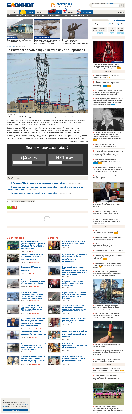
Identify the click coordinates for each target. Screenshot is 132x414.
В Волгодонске (15, 237)
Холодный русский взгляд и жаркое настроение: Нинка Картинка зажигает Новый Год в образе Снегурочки (106, 66)
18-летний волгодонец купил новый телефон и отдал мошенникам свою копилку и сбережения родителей (107, 92)
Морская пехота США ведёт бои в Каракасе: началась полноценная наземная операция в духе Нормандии (74, 295)
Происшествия (11, 46)
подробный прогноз (119, 20)
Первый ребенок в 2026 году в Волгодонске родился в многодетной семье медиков (106, 221)
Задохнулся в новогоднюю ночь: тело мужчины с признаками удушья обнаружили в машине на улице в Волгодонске (33, 257)
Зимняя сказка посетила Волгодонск (109, 250)
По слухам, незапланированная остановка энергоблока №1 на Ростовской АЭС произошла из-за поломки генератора (45, 188)
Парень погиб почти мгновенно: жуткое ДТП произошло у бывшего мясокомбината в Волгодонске (33, 281)
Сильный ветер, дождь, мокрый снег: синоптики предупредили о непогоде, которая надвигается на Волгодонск (108, 153)
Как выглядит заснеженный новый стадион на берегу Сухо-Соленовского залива (107, 265)
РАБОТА (26, 12)
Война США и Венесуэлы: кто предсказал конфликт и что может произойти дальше (74, 345)
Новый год (84, 12)
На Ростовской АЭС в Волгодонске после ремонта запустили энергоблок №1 (39, 183)
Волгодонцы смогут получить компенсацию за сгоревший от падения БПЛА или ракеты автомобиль (107, 273)
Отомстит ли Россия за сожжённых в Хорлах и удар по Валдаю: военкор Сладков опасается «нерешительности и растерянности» (74, 257)
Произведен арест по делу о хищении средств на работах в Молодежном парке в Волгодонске (33, 333)
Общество (33, 337)
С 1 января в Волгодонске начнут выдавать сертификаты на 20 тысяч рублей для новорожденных (106, 315)
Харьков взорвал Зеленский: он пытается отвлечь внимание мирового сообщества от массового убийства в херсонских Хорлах (74, 308)
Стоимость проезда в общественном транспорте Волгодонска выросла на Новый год (108, 352)
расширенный (110, 3)
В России (53, 237)
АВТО (54, 12)
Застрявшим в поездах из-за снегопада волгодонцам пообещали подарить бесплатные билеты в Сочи (106, 377)
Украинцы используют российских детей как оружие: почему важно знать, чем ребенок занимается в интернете (74, 333)
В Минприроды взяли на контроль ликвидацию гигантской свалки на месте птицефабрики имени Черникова (107, 169)
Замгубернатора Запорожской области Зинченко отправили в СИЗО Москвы (106, 204)
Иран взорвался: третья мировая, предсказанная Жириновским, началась (74, 243)
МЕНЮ (15, 12)
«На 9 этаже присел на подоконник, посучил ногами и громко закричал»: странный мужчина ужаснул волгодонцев (32, 295)
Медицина (69, 11)
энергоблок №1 (31, 201)
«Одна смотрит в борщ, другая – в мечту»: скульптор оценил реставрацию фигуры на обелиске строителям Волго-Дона (33, 359)
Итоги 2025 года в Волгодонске (49, 15)
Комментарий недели (36, 328)
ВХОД (121, 12)
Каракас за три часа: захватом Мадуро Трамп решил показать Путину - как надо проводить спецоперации (73, 282)
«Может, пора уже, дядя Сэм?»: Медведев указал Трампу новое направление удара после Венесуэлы (73, 359)
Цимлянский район (36, 364)
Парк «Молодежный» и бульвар (77, 15)
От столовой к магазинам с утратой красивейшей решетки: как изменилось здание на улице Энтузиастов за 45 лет (33, 346)
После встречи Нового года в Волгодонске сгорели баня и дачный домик (106, 213)
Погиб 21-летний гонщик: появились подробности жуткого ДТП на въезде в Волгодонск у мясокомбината (32, 308)
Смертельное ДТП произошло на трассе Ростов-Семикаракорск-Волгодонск (32, 269)
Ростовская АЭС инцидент (18, 201)
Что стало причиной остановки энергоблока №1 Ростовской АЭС (35, 193)
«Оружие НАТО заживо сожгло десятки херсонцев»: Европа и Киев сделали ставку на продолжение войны (107, 307)
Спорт (32, 251)
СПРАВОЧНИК (41, 12)
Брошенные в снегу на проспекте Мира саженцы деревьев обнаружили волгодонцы (106, 84)
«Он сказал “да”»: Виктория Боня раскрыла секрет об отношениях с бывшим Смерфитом (74, 320)
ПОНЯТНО (15, 410)
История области (35, 352)
